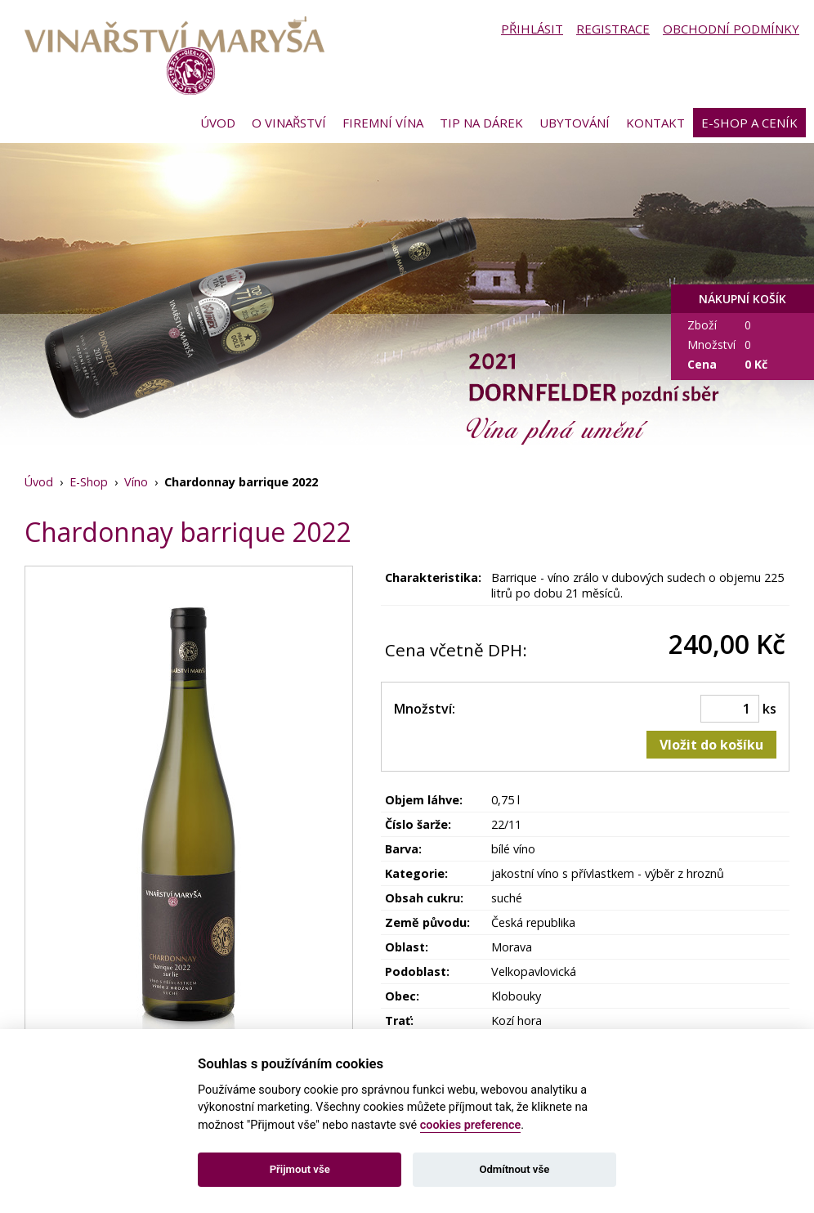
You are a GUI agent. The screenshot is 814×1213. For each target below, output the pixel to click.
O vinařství (289, 122)
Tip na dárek (481, 122)
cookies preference (470, 1125)
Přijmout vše (300, 1169)
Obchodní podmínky (731, 28)
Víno (136, 482)
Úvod (217, 122)
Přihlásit (532, 28)
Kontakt (655, 122)
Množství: (424, 709)
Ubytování (574, 122)
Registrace (613, 28)
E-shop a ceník (749, 122)
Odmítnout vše (514, 1169)
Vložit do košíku (711, 745)
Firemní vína (382, 122)
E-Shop (88, 482)
